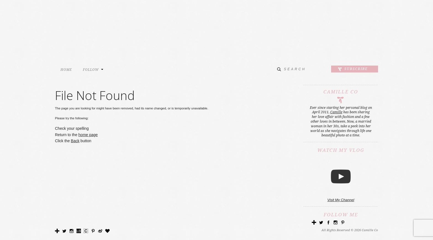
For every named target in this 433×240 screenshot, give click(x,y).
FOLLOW (91, 70)
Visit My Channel (340, 200)
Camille (336, 112)
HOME (66, 70)
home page (88, 135)
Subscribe (356, 69)
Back (75, 141)
